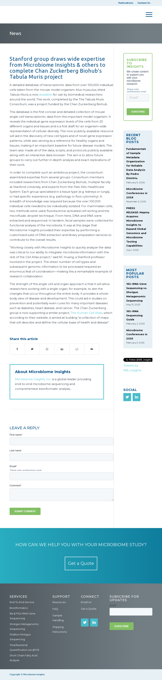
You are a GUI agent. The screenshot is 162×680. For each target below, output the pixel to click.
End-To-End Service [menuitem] (22, 602)
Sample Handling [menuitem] (58, 618)
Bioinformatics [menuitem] (19, 607)
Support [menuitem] (61, 596)
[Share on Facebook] (17, 349)
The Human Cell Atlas (86, 313)
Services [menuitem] (18, 596)
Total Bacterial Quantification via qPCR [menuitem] (24, 647)
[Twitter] (127, 397)
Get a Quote (81, 563)
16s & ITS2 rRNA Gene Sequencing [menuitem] (22, 616)
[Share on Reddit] (77, 349)
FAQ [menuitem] (55, 608)
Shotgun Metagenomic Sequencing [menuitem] (24, 626)
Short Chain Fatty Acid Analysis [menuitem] (23, 658)
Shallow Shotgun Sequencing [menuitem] (20, 637)
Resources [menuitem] (59, 602)
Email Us (86, 602)
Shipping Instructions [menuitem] (59, 629)
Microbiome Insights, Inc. (33, 379)
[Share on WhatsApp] (47, 349)
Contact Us (143, 3)
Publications (125, 3)
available (45, 94)
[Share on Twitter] (32, 349)
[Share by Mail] (91, 349)
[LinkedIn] (136, 397)
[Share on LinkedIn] (62, 349)
